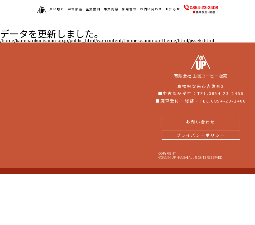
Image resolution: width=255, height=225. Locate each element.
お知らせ (172, 9)
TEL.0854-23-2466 (220, 74)
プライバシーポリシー (200, 116)
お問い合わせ (151, 9)
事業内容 (111, 9)
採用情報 (129, 9)
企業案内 (93, 9)
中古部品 (75, 9)
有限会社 (200, 47)
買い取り (57, 9)
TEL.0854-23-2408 (223, 81)
